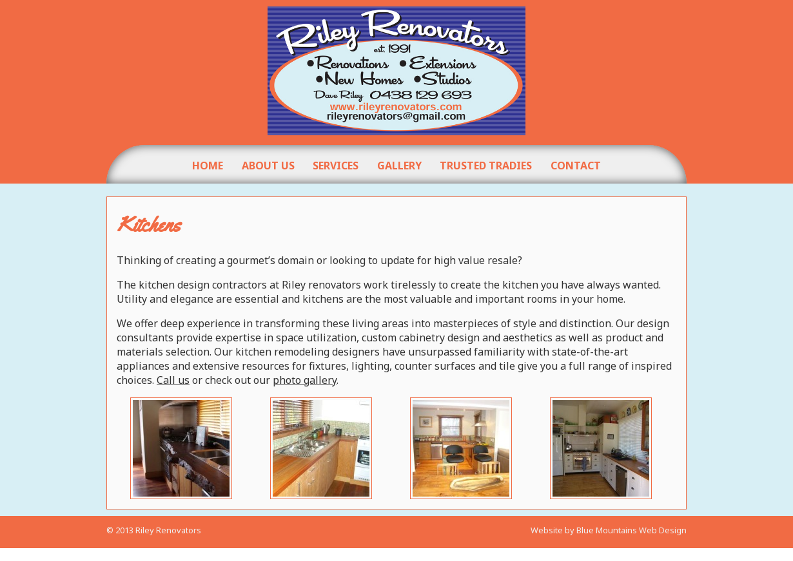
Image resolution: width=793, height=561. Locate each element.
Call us (173, 380)
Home (207, 165)
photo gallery (305, 380)
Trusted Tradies (486, 165)
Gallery (399, 165)
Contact (576, 165)
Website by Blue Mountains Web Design (609, 542)
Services (335, 165)
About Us (268, 165)
